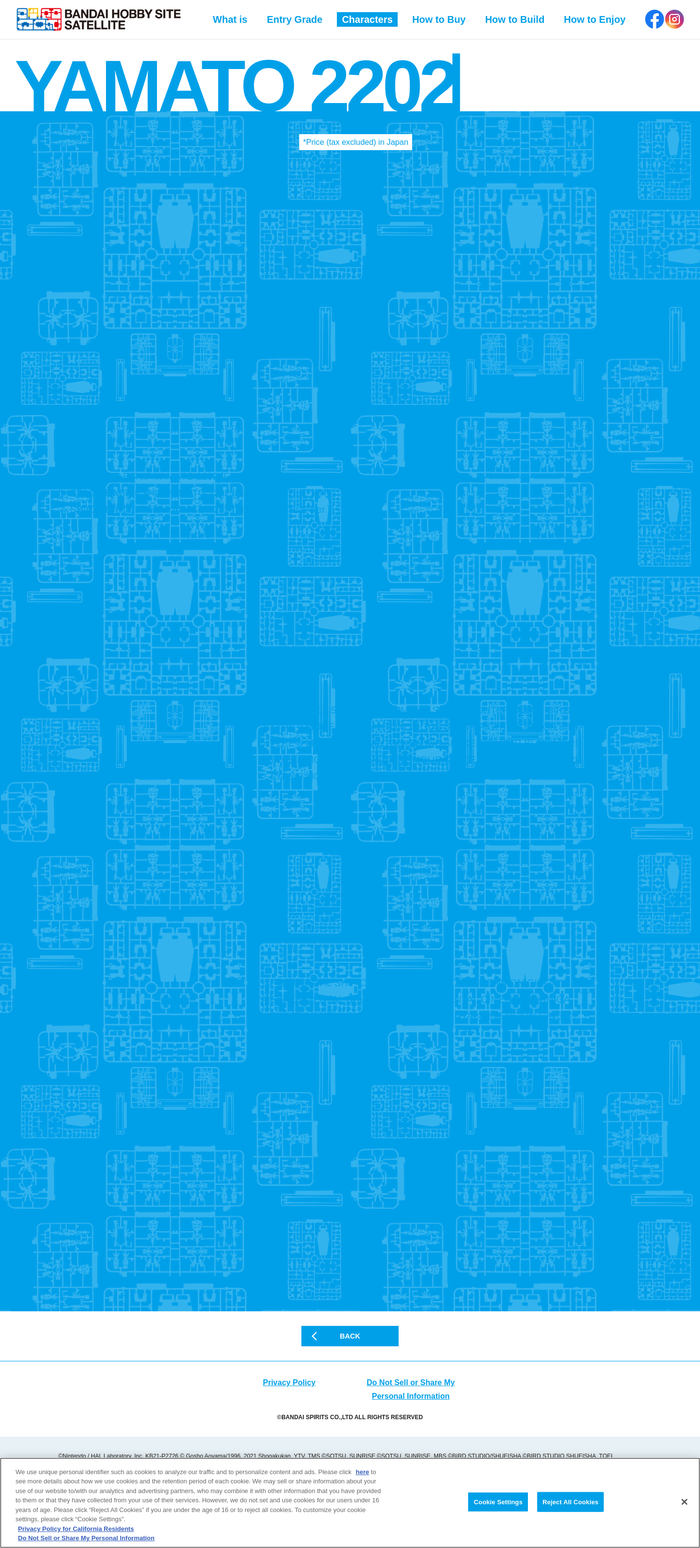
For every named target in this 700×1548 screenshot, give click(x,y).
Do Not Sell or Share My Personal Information (86, 1540)
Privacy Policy (289, 1415)
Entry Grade (294, 19)
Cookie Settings (498, 1503)
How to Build (514, 19)
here (362, 1474)
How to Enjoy (595, 19)
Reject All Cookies (570, 1503)
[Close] (684, 1503)
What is (230, 19)
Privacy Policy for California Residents (76, 1530)
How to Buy (439, 19)
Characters (367, 19)
